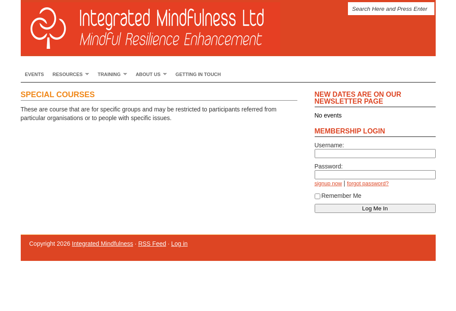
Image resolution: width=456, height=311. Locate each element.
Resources (68, 74)
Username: (329, 145)
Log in (179, 243)
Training (110, 74)
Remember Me (338, 195)
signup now (328, 184)
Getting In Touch (198, 74)
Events (34, 74)
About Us (149, 74)
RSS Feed (152, 243)
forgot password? (368, 184)
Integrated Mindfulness (159, 28)
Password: (329, 166)
